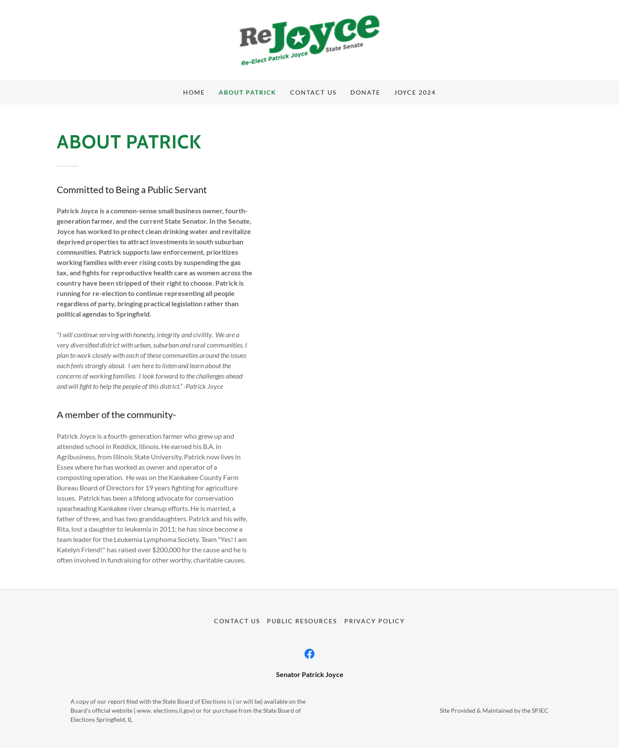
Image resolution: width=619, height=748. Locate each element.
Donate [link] (365, 92)
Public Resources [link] (302, 621)
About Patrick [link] (247, 92)
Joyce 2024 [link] (415, 92)
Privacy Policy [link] (374, 621)
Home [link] (194, 92)
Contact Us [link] (313, 92)
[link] (309, 39)
